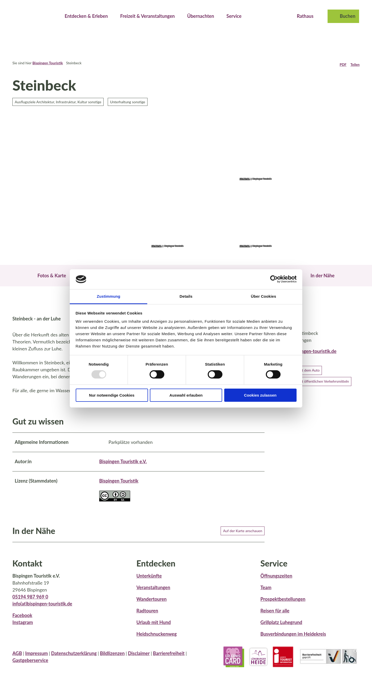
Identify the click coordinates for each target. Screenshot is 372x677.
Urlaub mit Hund (153, 628)
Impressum (36, 659)
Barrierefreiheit (169, 659)
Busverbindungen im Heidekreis (293, 640)
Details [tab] (186, 296)
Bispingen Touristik (47, 63)
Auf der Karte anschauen (242, 536)
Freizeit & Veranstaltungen (147, 15)
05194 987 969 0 (30, 602)
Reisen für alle (274, 616)
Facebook (22, 621)
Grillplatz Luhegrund (281, 628)
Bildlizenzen (112, 659)
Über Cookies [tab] (263, 296)
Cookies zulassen (260, 395)
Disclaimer (139, 659)
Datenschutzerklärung (74, 659)
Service (234, 15)
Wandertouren (151, 605)
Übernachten (200, 15)
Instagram (22, 628)
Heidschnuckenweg (156, 640)
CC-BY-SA (157, 246)
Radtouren (147, 616)
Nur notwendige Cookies (112, 395)
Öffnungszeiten (276, 582)
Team (265, 593)
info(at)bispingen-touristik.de (42, 609)
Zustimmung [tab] (108, 296)
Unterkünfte (149, 582)
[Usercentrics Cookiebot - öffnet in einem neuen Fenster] (274, 279)
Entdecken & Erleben (86, 15)
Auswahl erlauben (186, 395)
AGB (17, 659)
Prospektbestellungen (282, 605)
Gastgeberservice (30, 666)
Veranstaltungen (153, 593)
